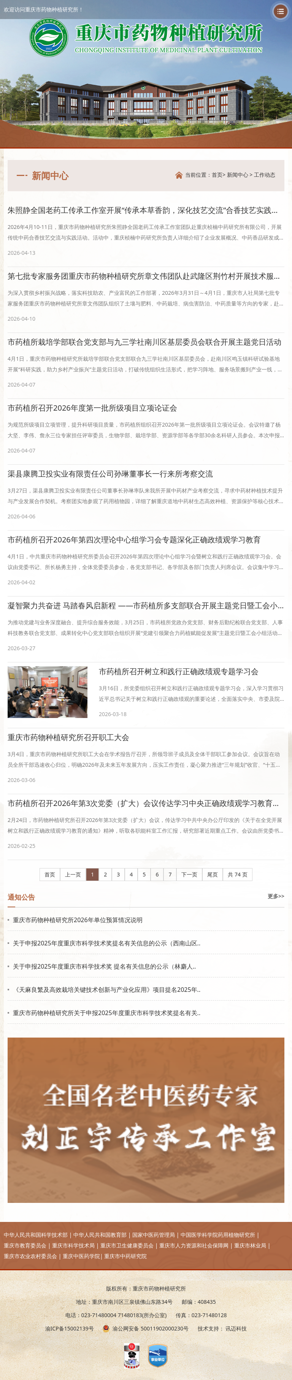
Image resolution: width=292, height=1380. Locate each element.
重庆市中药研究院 (125, 1256)
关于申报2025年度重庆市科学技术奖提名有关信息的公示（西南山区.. (106, 943)
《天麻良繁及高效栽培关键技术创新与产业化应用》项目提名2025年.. (106, 989)
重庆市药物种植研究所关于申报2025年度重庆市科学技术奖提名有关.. (106, 1013)
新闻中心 (237, 174)
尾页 (212, 874)
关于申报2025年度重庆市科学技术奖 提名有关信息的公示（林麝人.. (104, 966)
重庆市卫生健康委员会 (127, 1245)
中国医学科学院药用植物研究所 (218, 1234)
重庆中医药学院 (81, 1256)
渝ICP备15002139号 (69, 1328)
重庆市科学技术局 (73, 1245)
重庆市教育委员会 (25, 1245)
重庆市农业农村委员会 (30, 1256)
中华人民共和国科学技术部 (36, 1234)
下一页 (189, 874)
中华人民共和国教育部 (100, 1234)
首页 (217, 174)
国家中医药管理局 (153, 1234)
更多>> (276, 896)
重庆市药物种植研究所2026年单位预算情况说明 (78, 920)
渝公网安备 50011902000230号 (151, 1328)
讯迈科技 (236, 1328)
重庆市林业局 (250, 1245)
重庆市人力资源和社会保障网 (194, 1245)
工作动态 (264, 174)
